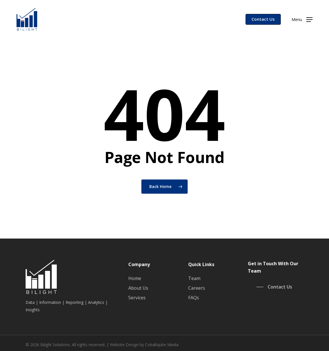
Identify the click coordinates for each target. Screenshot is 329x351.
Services (137, 297)
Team (194, 278)
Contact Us (263, 19)
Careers (196, 288)
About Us (138, 288)
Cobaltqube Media (162, 344)
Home (134, 278)
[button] (302, 19)
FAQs (193, 297)
